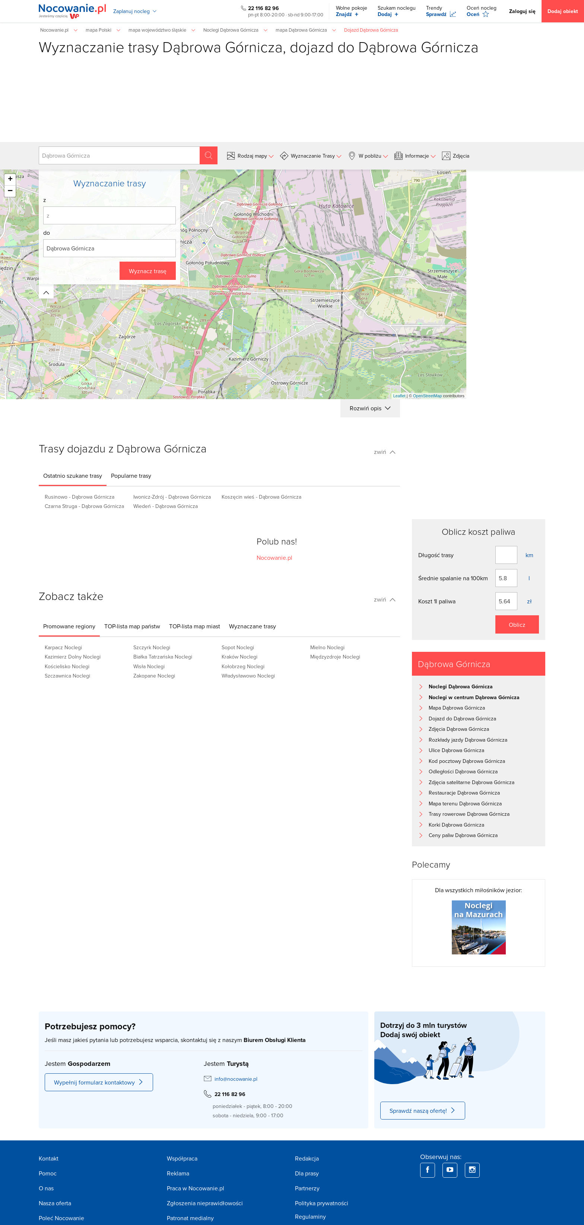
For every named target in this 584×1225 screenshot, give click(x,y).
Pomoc (48, 1173)
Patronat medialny (190, 1218)
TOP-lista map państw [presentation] (132, 626)
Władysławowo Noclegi (248, 675)
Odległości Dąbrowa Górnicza (463, 771)
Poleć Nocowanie (61, 1218)
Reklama (178, 1173)
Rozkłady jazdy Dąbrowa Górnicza (468, 739)
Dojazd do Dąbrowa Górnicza (462, 718)
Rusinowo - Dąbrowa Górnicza (79, 497)
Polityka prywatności (321, 1203)
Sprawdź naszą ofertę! (423, 1110)
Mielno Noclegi (327, 647)
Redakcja (307, 1158)
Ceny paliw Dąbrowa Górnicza (463, 835)
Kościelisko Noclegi (67, 666)
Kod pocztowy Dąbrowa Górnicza (467, 761)
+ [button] (10, 179)
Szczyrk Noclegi (151, 647)
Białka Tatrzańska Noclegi (162, 656)
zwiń (385, 452)
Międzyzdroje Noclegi (335, 656)
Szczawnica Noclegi (67, 675)
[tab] (73, 475)
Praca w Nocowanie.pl (195, 1188)
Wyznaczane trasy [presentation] (252, 626)
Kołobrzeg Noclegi (243, 666)
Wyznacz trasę (147, 271)
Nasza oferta (55, 1203)
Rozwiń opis (370, 408)
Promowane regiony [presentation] (69, 626)
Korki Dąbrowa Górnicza (456, 824)
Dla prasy (307, 1173)
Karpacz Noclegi (63, 647)
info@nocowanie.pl (236, 1079)
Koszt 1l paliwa (437, 601)
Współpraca (182, 1158)
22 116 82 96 (263, 8)
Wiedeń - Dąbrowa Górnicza (165, 506)
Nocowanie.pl (274, 557)
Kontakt (48, 1158)
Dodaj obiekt (563, 11)
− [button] (10, 191)
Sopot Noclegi (238, 647)
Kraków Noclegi (239, 656)
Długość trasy (436, 555)
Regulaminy (310, 1216)
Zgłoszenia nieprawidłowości (205, 1203)
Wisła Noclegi (149, 666)
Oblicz (517, 625)
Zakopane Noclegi (154, 675)
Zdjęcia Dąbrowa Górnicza (459, 729)
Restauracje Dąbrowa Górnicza (464, 792)
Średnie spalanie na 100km (453, 578)
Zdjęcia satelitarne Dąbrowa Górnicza (471, 782)
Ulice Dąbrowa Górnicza (456, 750)
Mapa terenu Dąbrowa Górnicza (465, 803)
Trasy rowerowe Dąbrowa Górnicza (469, 814)
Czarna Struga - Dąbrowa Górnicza (84, 506)
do (46, 232)
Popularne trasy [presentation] (131, 475)
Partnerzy (307, 1188)
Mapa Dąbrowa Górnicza (457, 707)
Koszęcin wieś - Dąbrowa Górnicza (261, 497)
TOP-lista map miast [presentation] (194, 626)
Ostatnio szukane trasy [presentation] (72, 475)
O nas (46, 1188)
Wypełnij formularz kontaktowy (99, 1082)
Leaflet (399, 396)
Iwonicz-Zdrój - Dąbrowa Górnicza (172, 497)
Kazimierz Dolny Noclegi (73, 656)
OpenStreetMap (427, 396)
